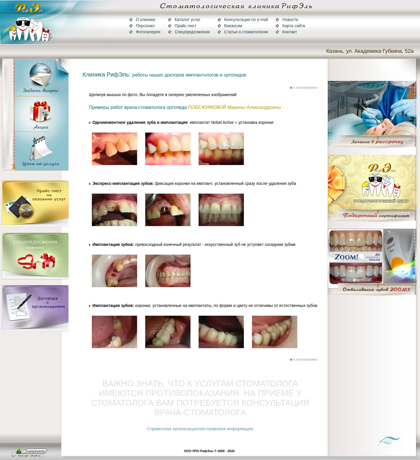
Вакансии (230, 25)
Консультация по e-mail (243, 19)
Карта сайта (290, 25)
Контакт (286, 31)
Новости (287, 19)
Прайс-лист (182, 25)
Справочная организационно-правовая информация (200, 428)
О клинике (142, 19)
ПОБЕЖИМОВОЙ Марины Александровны (234, 107)
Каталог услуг (184, 19)
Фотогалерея (144, 31)
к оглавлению (303, 88)
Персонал (142, 25)
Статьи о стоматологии (243, 31)
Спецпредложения (189, 31)
